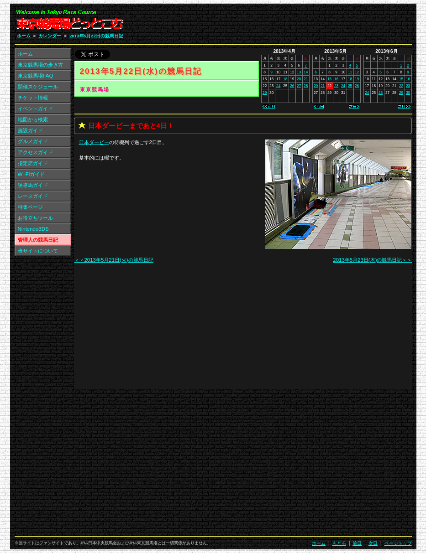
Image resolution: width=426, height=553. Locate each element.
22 (401, 85)
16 (336, 79)
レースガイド (33, 196)
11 (350, 72)
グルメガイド (33, 141)
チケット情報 (33, 97)
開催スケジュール (38, 86)
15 (329, 79)
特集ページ (30, 207)
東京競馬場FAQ (35, 75)
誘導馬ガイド (33, 185)
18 (285, 79)
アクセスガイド (35, 152)
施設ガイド (30, 130)
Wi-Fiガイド (31, 174)
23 (336, 85)
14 (306, 72)
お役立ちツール (35, 218)
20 (299, 79)
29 (265, 92)
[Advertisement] (303, 22)
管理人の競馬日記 (38, 240)
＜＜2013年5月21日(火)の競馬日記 (113, 260)
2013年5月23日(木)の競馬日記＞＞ (372, 260)
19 (357, 79)
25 (350, 85)
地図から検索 (33, 119)
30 (408, 92)
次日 (373, 543)
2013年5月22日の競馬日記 (96, 35)
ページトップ (398, 543)
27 (299, 85)
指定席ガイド (33, 163)
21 (306, 79)
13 (299, 72)
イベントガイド (35, 108)
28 (306, 85)
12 (357, 72)
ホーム (24, 35)
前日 (357, 543)
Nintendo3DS (33, 229)
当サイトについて (38, 250)
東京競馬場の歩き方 (40, 64)
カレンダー (49, 35)
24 (278, 85)
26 (292, 85)
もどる (339, 543)
